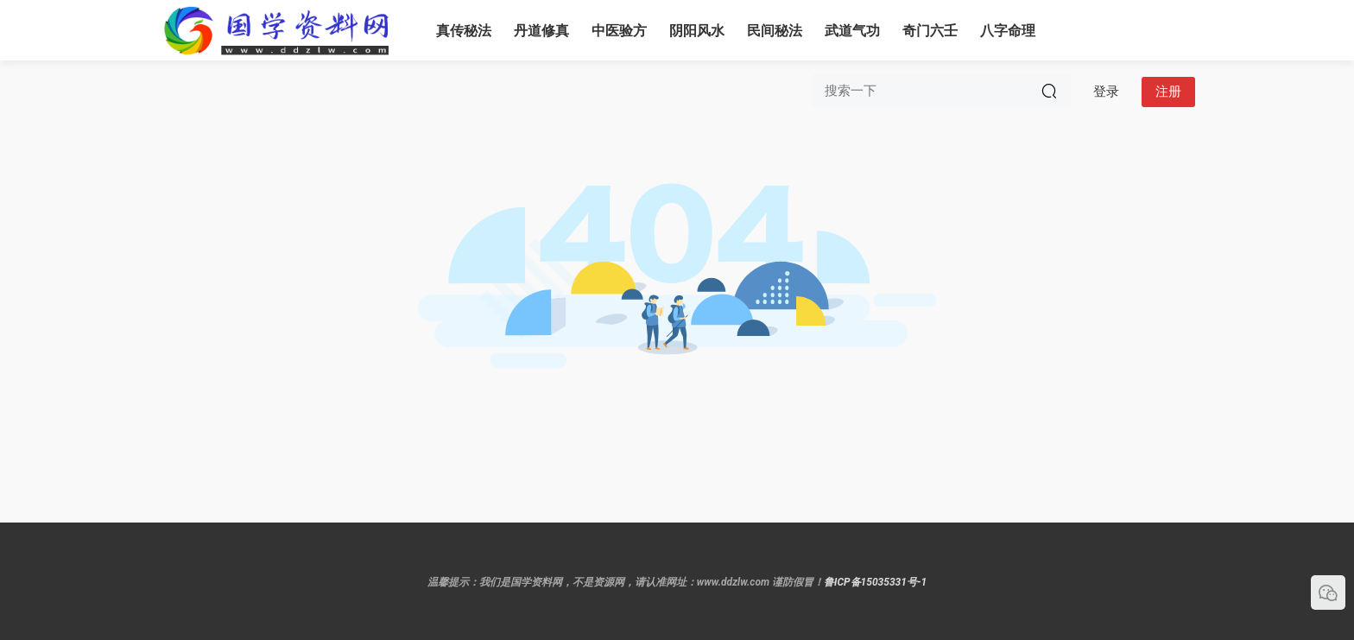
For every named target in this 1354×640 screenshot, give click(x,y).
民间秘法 (774, 30)
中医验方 (619, 30)
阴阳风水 (696, 30)
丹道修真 (541, 30)
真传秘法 (463, 30)
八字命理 (1007, 30)
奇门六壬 (930, 30)
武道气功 (852, 30)
